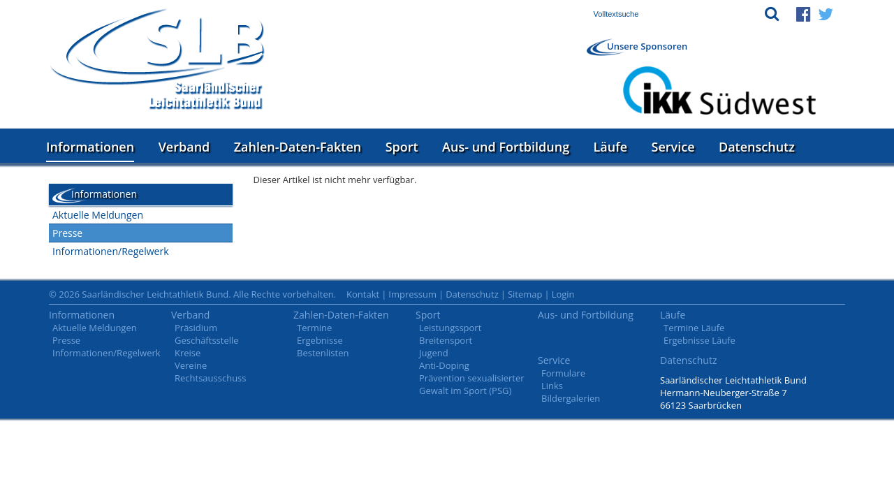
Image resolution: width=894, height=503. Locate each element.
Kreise (187, 353)
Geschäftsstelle (207, 340)
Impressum (412, 294)
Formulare (563, 373)
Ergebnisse (320, 340)
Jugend (433, 353)
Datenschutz (757, 146)
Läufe (611, 146)
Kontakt (362, 294)
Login (563, 294)
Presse (67, 233)
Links (552, 385)
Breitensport (445, 340)
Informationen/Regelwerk (110, 251)
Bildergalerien (570, 398)
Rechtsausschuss (211, 378)
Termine (314, 327)
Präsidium (196, 327)
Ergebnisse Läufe (699, 340)
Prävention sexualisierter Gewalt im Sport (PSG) (472, 384)
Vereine (191, 365)
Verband (184, 146)
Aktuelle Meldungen (97, 214)
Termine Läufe (694, 327)
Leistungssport (450, 327)
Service (673, 146)
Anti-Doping (444, 365)
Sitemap (525, 294)
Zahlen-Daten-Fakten (297, 146)
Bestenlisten (323, 353)
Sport (402, 146)
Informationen (90, 146)
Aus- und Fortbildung (505, 146)
